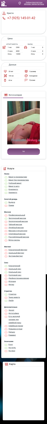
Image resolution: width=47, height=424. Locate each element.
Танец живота (14, 297)
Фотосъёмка (14, 313)
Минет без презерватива (19, 180)
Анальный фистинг (16, 253)
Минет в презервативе (18, 177)
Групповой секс (15, 275)
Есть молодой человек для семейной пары (15, 319)
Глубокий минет (15, 183)
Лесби (11, 300)
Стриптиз (12, 294)
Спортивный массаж (17, 234)
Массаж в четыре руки (18, 231)
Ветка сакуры (14, 240)
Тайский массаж (15, 224)
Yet (23, 151)
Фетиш (11, 284)
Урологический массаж (18, 221)
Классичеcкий (14, 266)
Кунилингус (13, 189)
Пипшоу (12, 332)
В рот (11, 345)
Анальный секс (15, 269)
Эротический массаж (17, 218)
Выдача (12, 202)
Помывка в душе (15, 329)
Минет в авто (14, 186)
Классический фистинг (18, 250)
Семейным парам (16, 326)
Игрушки (12, 281)
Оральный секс (15, 272)
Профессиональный (17, 215)
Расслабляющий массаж (19, 237)
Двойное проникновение (19, 278)
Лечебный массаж (16, 228)
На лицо (12, 351)
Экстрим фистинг (16, 256)
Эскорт (11, 310)
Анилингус (13, 193)
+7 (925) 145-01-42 (19, 18)
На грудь (12, 348)
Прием (11, 205)
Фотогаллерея (13, 95)
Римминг (12, 335)
